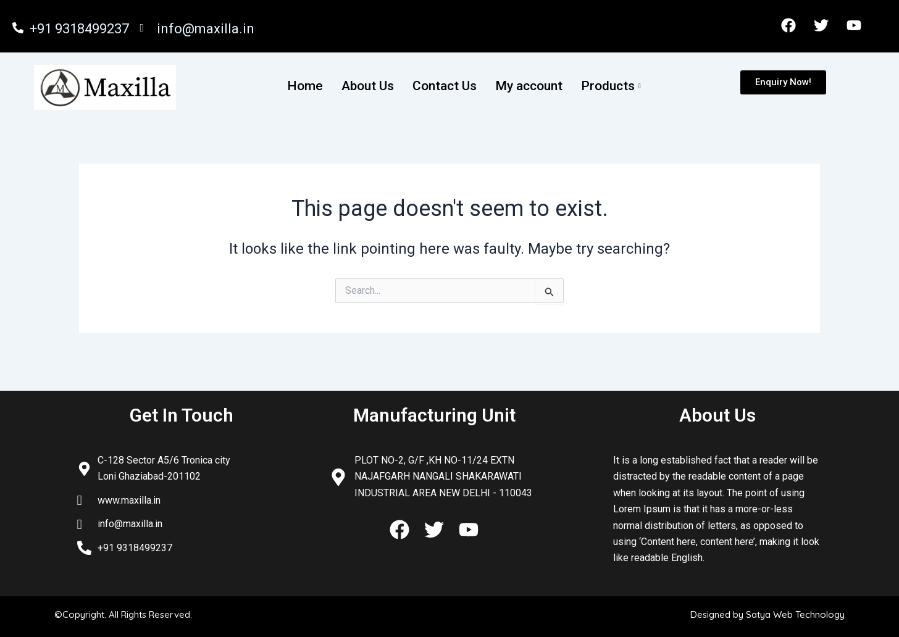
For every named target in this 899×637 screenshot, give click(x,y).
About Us (367, 85)
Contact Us (444, 85)
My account (528, 85)
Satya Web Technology (795, 614)
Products (612, 85)
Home (305, 85)
